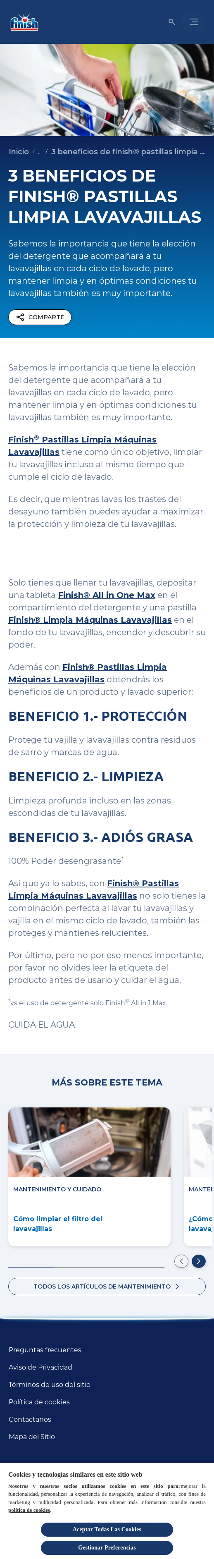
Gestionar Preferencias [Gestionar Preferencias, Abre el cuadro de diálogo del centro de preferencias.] (107, 1548)
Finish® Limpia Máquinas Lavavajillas (90, 620)
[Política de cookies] (39, 1402)
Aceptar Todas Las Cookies (107, 1529)
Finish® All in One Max (106, 595)
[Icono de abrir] (172, 22)
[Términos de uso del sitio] (49, 1385)
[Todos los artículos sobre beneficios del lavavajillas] (107, 1286)
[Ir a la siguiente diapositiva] (199, 1261)
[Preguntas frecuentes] (45, 1350)
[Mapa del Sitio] (31, 1437)
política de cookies (29, 1510)
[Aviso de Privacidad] (40, 1367)
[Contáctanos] (30, 1419)
